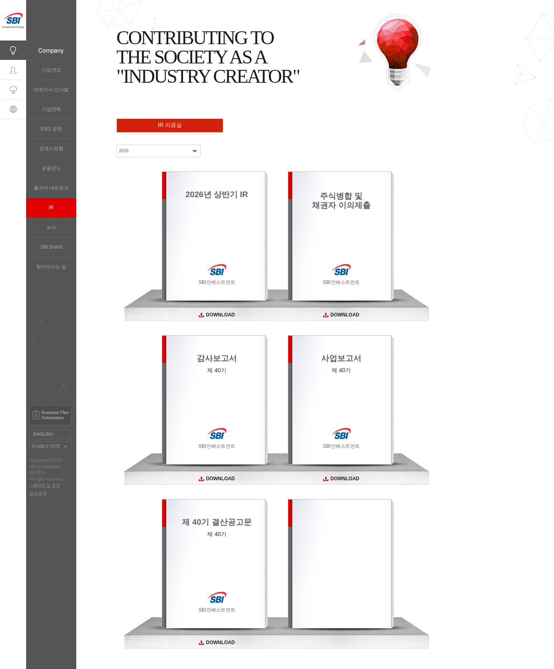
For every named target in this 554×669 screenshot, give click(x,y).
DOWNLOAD (217, 315)
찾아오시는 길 (51, 266)
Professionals (13, 70)
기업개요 (51, 70)
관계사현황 (51, 148)
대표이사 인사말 (51, 89)
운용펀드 (51, 168)
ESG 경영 (51, 129)
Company (13, 50)
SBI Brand (51, 247)
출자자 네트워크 (51, 188)
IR (51, 207)
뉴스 (51, 227)
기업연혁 (51, 109)
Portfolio (13, 90)
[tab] (169, 125)
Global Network (13, 109)
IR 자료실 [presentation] (170, 125)
